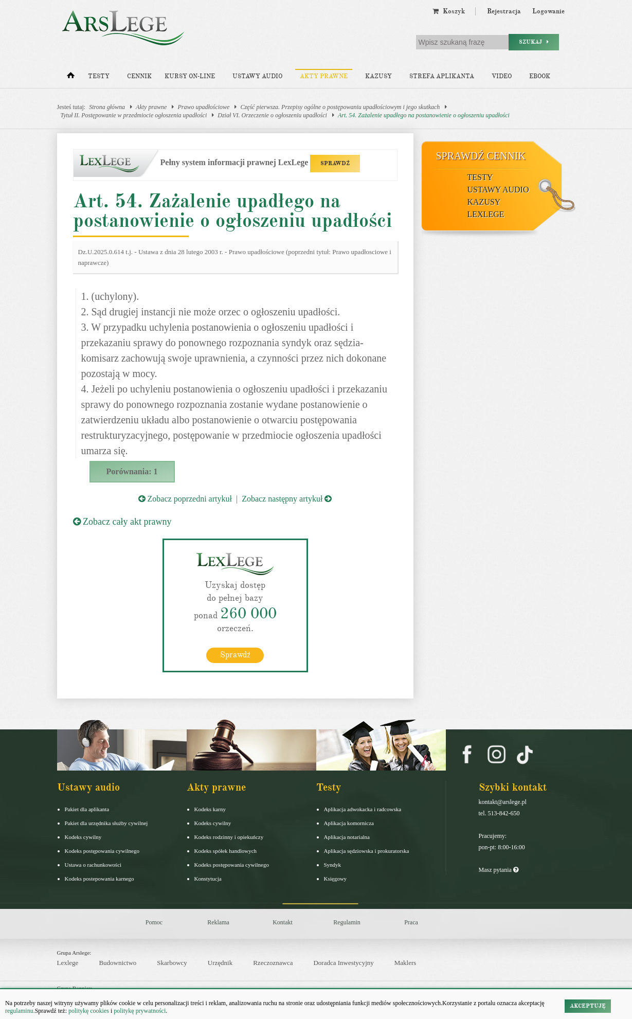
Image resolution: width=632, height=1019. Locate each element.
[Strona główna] (70, 77)
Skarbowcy (172, 963)
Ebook (539, 76)
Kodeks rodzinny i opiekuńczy (229, 836)
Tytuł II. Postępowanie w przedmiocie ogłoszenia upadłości (134, 115)
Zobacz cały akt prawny (122, 521)
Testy (99, 76)
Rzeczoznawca (273, 963)
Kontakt (283, 921)
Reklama (218, 921)
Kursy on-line (190, 76)
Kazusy (378, 76)
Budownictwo (117, 963)
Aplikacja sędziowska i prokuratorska (366, 850)
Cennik (139, 76)
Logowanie (548, 11)
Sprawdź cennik (481, 156)
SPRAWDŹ (335, 163)
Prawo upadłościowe (203, 107)
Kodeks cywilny (83, 836)
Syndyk (332, 864)
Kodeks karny (210, 809)
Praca (411, 921)
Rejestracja (504, 11)
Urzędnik (220, 963)
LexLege (485, 214)
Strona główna (107, 107)
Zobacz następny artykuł (287, 498)
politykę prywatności (140, 1010)
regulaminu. (20, 1010)
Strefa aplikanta (441, 76)
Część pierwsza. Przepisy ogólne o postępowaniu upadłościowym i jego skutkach (340, 107)
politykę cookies (88, 1010)
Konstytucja (208, 878)
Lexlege (68, 963)
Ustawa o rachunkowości (93, 864)
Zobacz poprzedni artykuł (185, 498)
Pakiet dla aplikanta (87, 809)
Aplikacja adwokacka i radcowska (363, 809)
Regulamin (346, 921)
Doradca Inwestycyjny (343, 963)
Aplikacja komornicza (349, 822)
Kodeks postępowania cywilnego (102, 850)
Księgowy (335, 878)
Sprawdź (235, 654)
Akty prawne (324, 76)
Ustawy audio (257, 76)
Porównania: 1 (132, 471)
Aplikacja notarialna (347, 836)
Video (502, 76)
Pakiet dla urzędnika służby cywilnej (106, 822)
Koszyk (448, 11)
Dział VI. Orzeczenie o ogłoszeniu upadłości (272, 115)
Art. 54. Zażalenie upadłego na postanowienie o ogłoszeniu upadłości (424, 115)
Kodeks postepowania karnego (99, 878)
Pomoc (154, 921)
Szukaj (534, 42)
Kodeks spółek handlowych (225, 850)
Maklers (405, 963)
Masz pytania (498, 869)
